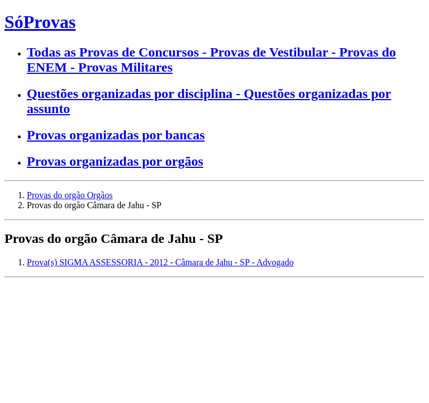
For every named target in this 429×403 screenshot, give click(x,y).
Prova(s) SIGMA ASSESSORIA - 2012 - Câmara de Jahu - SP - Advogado (160, 262)
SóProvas (39, 22)
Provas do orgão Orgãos (70, 195)
